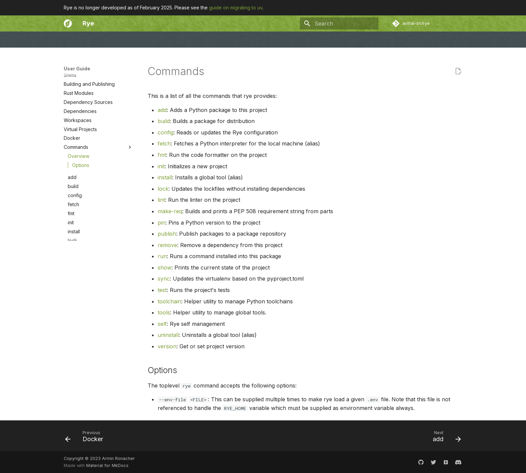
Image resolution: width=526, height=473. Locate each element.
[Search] (339, 23)
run (71, 360)
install (74, 297)
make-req (79, 324)
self (162, 323)
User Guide (106, 40)
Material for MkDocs (107, 465)
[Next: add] (444, 437)
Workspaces (78, 186)
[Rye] (67, 23)
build (73, 252)
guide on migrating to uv (235, 7)
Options (80, 231)
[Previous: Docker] (86, 437)
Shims (70, 140)
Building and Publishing (89, 150)
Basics (71, 104)
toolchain (100, 397)
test (72, 387)
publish (76, 342)
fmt (71, 279)
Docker (72, 203)
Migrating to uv (80, 77)
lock (72, 306)
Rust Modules (79, 159)
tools (100, 406)
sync (73, 378)
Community (139, 40)
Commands (98, 213)
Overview (78, 222)
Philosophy (206, 40)
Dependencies (80, 177)
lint (71, 315)
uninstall (168, 335)
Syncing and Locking (87, 131)
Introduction (77, 86)
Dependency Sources (88, 168)
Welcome (74, 40)
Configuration (79, 113)
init (71, 288)
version (167, 346)
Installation (75, 95)
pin (71, 333)
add (72, 243)
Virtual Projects (80, 195)
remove (76, 351)
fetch (73, 270)
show (74, 369)
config (75, 261)
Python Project (80, 122)
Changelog (173, 40)
